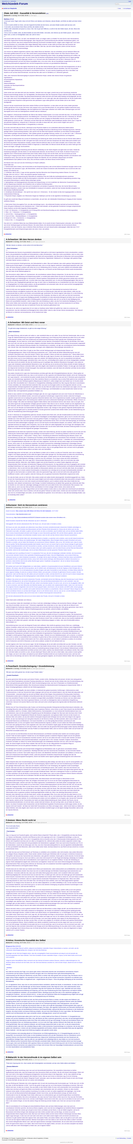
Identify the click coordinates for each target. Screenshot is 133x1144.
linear (119, 8)
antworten (8, 234)
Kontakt (129, 1138)
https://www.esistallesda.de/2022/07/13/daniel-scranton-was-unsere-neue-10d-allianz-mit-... (40, 517)
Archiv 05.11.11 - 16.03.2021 (9, 1)
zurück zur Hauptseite (10, 8)
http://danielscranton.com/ (23, 514)
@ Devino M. (42, 241)
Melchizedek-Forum (15, 3)
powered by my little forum (66, 1142)
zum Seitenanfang (121, 1138)
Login (129, 1)
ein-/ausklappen (127, 8)
